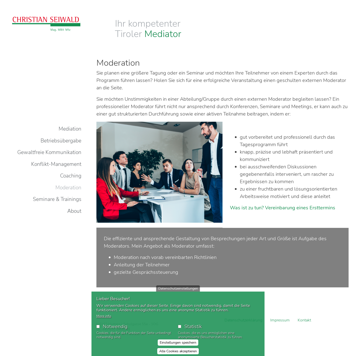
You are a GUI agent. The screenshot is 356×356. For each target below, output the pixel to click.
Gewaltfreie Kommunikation (49, 152)
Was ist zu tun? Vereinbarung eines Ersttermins (282, 207)
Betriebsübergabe (61, 140)
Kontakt (304, 320)
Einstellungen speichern (178, 342)
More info (103, 316)
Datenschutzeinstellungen (178, 288)
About (74, 211)
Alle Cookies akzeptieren (178, 351)
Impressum (280, 320)
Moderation (68, 187)
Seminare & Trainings (57, 199)
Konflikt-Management (56, 164)
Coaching (70, 175)
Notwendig (115, 326)
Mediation (70, 128)
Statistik (193, 326)
